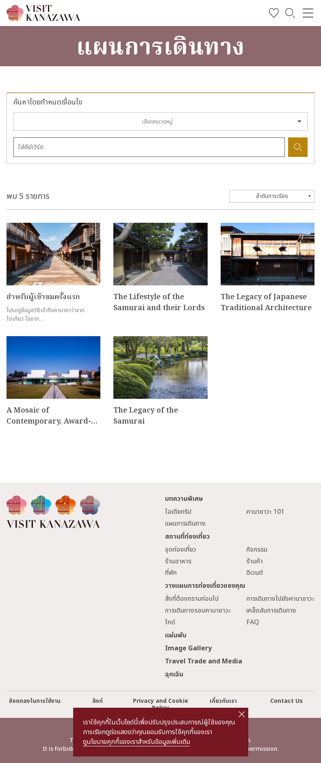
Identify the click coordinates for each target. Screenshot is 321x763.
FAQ (252, 622)
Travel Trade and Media (203, 661)
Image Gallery (188, 648)
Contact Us (286, 701)
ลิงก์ (97, 701)
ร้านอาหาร (178, 561)
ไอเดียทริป (178, 512)
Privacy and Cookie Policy (160, 704)
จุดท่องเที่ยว (180, 549)
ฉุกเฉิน (174, 674)
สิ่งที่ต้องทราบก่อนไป (192, 599)
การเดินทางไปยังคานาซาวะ (280, 599)
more (14, 227)
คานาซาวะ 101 (265, 512)
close (241, 714)
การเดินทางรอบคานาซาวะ (198, 610)
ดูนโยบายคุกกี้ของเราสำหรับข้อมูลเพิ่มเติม (136, 742)
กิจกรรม (256, 549)
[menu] (308, 13)
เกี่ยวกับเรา (223, 701)
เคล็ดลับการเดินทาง (271, 610)
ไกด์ (170, 622)
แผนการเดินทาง (185, 523)
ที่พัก (171, 573)
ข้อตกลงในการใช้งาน (35, 701)
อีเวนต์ (254, 573)
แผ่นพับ (176, 635)
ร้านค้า (254, 561)
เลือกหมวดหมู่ (157, 121)
